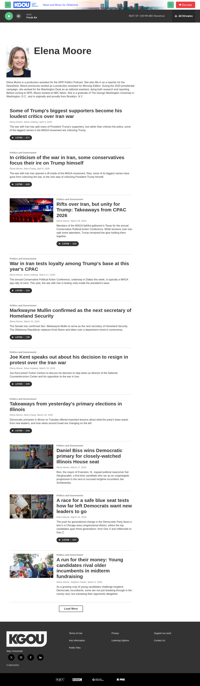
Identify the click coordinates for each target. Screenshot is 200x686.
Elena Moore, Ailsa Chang (23, 168)
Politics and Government (23, 152)
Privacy (115, 633)
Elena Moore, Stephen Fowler (71, 582)
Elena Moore (62, 221)
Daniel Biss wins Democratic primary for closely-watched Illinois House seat (89, 456)
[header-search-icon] (170, 5)
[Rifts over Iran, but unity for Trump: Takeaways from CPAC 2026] (31, 210)
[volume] (18, 16)
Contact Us (159, 640)
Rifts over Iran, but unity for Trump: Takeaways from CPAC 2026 (91, 209)
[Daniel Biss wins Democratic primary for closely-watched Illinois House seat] (31, 457)
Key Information (77, 640)
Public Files (75, 648)
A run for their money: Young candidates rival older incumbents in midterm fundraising (89, 568)
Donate (187, 5)
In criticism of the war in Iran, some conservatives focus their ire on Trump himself (67, 160)
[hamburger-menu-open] (8, 5)
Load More (71, 608)
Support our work (162, 633)
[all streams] (183, 16)
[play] (8, 16)
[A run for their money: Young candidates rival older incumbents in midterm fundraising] (31, 566)
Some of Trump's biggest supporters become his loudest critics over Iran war (66, 113)
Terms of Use (75, 633)
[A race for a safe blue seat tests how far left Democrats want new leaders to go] (31, 506)
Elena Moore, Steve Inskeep (24, 122)
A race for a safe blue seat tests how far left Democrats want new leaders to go (94, 506)
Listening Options (120, 640)
